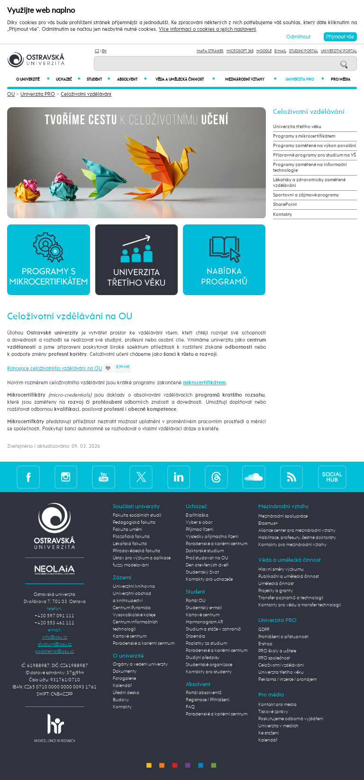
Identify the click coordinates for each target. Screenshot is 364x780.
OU (11, 94)
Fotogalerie (124, 678)
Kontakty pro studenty (209, 671)
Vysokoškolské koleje (134, 615)
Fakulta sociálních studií (137, 515)
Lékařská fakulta (130, 543)
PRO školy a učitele (277, 651)
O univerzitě (32, 79)
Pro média (340, 80)
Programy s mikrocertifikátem (304, 136)
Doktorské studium (205, 550)
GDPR (264, 629)
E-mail (280, 51)
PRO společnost (274, 658)
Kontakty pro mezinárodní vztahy (292, 544)
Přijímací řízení (199, 529)
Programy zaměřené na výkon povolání (314, 145)
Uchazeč (68, 79)
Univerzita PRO (304, 79)
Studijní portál (303, 51)
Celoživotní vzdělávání (86, 94)
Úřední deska (126, 692)
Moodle (264, 51)
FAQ (190, 707)
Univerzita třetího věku (297, 126)
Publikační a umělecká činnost (288, 576)
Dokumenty (124, 671)
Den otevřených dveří (207, 565)
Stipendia (195, 636)
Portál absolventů (204, 692)
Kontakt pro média (277, 704)
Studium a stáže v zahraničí (213, 629)
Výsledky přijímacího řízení (212, 536)
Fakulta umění (127, 529)
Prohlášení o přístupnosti (283, 636)
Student (98, 79)
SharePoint (285, 204)
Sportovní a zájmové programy (306, 195)
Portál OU (196, 600)
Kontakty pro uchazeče (209, 579)
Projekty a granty (275, 590)
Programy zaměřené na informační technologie (310, 167)
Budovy (121, 699)
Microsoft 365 (240, 51)
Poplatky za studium (206, 643)
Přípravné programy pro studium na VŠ (314, 155)
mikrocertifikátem (204, 383)
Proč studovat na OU (207, 558)
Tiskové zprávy (273, 711)
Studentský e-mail (204, 607)
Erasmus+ (268, 523)
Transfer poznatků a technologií (290, 597)
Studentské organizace (209, 664)
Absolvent (131, 79)
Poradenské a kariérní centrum (143, 643)
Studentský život (202, 572)
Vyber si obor (199, 522)
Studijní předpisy (202, 657)
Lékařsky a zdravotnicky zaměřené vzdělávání (309, 182)
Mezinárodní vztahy (250, 79)
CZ (97, 51)
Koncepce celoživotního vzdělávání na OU (54, 368)
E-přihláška (197, 515)
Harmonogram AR (204, 622)
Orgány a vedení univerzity (140, 664)
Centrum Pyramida (132, 607)
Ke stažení (268, 733)
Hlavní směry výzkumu (281, 569)
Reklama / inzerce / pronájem (287, 679)
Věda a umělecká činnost (185, 79)
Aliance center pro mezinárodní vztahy (297, 530)
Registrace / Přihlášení (207, 699)
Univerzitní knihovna (134, 586)
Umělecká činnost (276, 583)
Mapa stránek (210, 51)
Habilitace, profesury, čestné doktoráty (297, 537)
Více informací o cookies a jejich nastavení (207, 29)
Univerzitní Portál (339, 51)
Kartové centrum (129, 636)
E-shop (265, 643)
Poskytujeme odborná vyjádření (290, 718)
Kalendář (122, 685)
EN (104, 51)
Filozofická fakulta (131, 536)
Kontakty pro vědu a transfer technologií (299, 605)
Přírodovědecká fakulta (136, 550)
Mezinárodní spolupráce (283, 516)
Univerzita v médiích (278, 726)
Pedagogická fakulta (134, 522)
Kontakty (282, 214)
